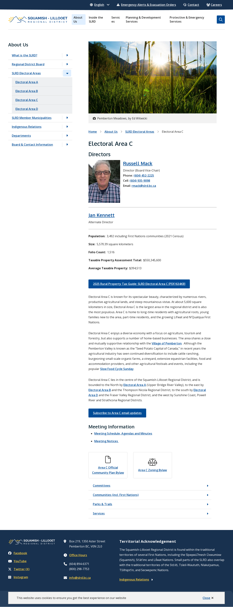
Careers (214, 5)
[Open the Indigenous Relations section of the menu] (67, 126)
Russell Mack (137, 163)
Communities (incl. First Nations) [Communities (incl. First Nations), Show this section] (116, 495)
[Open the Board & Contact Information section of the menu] (67, 144)
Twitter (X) (18, 569)
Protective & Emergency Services (187, 19)
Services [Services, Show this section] (99, 513)
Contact (191, 5)
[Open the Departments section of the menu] (67, 135)
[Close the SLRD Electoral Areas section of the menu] (67, 73)
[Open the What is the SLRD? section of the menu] (67, 55)
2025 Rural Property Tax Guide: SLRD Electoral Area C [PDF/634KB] (139, 284)
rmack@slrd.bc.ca (144, 186)
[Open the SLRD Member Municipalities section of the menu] (67, 117)
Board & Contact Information (32, 145)
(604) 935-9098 (140, 181)
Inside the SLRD (96, 19)
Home (92, 132)
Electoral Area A (26, 82)
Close (206, 598)
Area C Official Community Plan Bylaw (108, 470)
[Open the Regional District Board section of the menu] (67, 64)
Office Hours (78, 555)
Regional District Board (28, 64)
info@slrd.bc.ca (80, 578)
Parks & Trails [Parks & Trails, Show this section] (102, 504)
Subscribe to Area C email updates (117, 413)
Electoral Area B (26, 91)
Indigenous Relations (27, 127)
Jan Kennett (101, 215)
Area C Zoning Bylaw (152, 470)
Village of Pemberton (167, 343)
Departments (21, 136)
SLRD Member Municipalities (32, 118)
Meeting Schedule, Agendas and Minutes (123, 433)
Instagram (18, 577)
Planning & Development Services (143, 19)
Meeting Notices (106, 441)
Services (115, 19)
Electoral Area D (26, 109)
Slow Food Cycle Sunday (117, 369)
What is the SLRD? (24, 55)
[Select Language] (99, 4)
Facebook (17, 553)
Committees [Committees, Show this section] (101, 486)
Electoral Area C (26, 100)
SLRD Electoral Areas (26, 73)
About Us (78, 19)
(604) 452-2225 (144, 176)
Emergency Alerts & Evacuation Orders (146, 5)
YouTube (17, 561)
